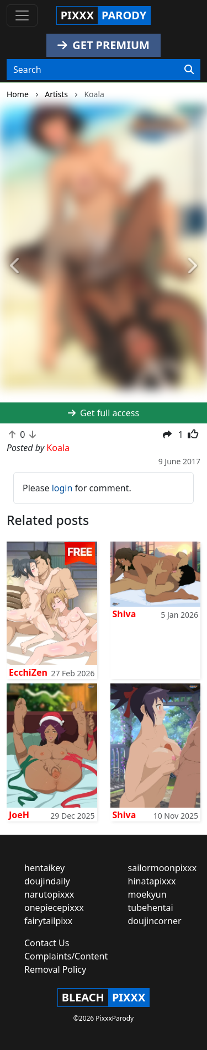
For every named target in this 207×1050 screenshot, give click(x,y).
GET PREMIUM (103, 45)
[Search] (189, 69)
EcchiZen (28, 672)
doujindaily (47, 881)
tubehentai (150, 907)
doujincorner (155, 921)
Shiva (124, 614)
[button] (15, 266)
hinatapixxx (152, 881)
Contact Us (46, 943)
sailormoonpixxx (162, 868)
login (62, 488)
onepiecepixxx (54, 907)
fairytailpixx (48, 921)
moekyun (147, 894)
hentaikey (44, 868)
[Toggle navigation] (22, 15)
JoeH (19, 815)
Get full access (103, 413)
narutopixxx (49, 894)
